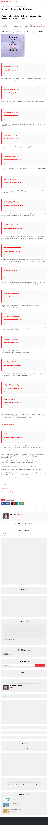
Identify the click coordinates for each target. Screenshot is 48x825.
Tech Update (17, 786)
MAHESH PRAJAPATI (6, 12)
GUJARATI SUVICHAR (9, 2)
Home (2, 6)
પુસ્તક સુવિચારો (5, 488)
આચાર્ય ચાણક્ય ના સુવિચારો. (7, 424)
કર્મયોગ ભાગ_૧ (41, 26)
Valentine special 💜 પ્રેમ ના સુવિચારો (10, 491)
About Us (26, 748)
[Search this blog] (19, 665)
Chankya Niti (17, 784)
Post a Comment (5, 535)
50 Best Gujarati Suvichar (15, 798)
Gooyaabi (33, 823)
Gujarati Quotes (30, 784)
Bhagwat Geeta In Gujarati (9, 6)
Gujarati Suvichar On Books (15, 803)
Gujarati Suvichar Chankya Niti (16, 809)
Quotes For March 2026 (9, 639)
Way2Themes (23, 823)
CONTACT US (5, 747)
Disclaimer (26, 747)
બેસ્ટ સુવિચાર (5, 485)
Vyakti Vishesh (23, 786)
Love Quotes (6, 786)
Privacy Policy (6, 748)
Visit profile (12, 687)
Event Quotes (23, 784)
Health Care (37, 784)
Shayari (11, 786)
